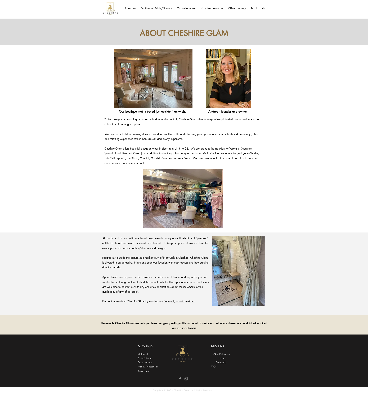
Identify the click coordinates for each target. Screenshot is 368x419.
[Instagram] (186, 378)
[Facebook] (180, 378)
